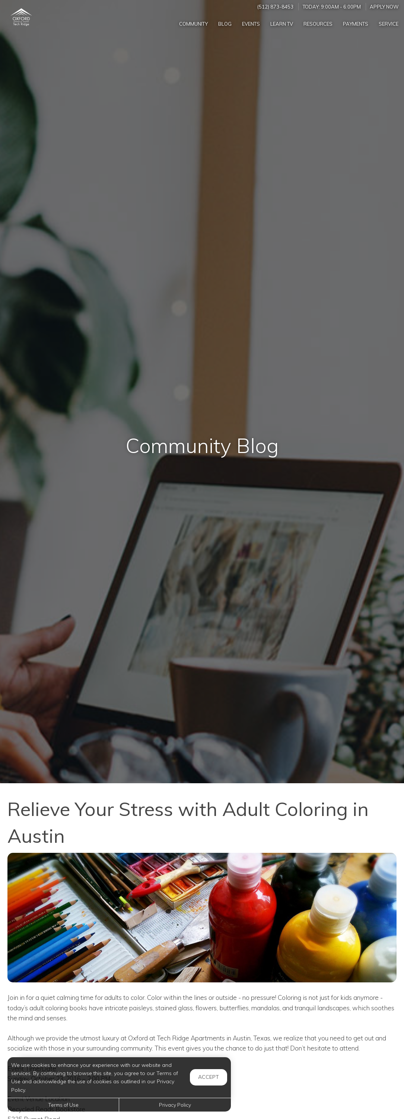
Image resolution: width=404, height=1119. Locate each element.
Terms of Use (63, 1105)
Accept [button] (208, 1077)
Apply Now (384, 7)
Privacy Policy (175, 1105)
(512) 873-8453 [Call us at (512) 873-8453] (275, 7)
